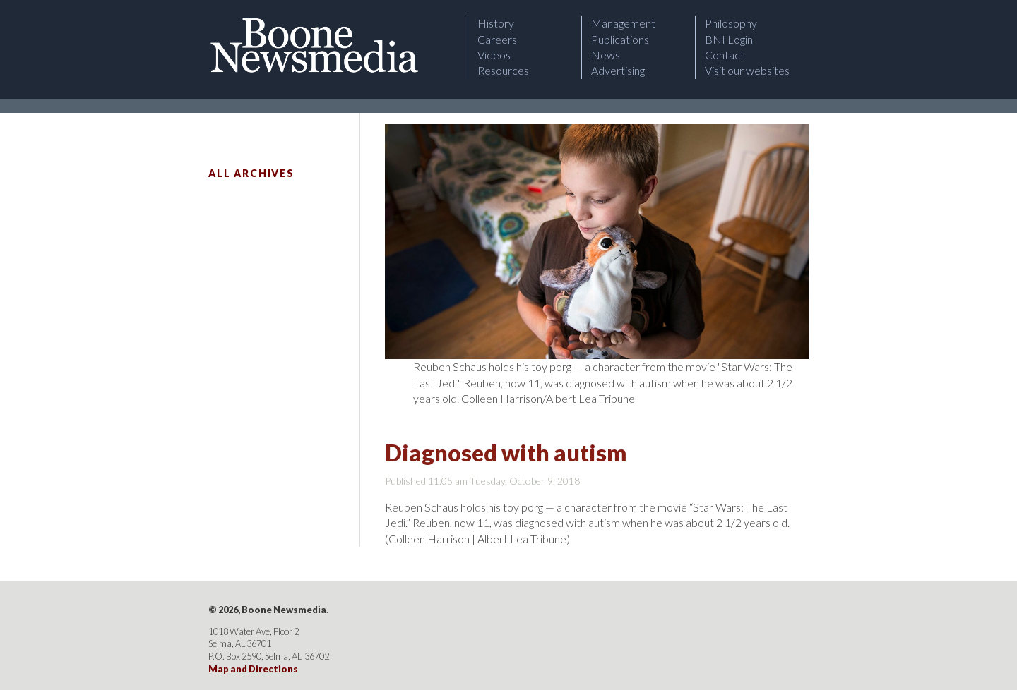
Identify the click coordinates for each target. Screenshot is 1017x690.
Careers (497, 39)
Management (623, 23)
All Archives (251, 173)
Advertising (618, 70)
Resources (503, 70)
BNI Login (729, 39)
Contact (724, 54)
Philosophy (731, 23)
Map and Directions (253, 668)
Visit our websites (747, 70)
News (605, 54)
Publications (620, 39)
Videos (494, 54)
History (495, 23)
